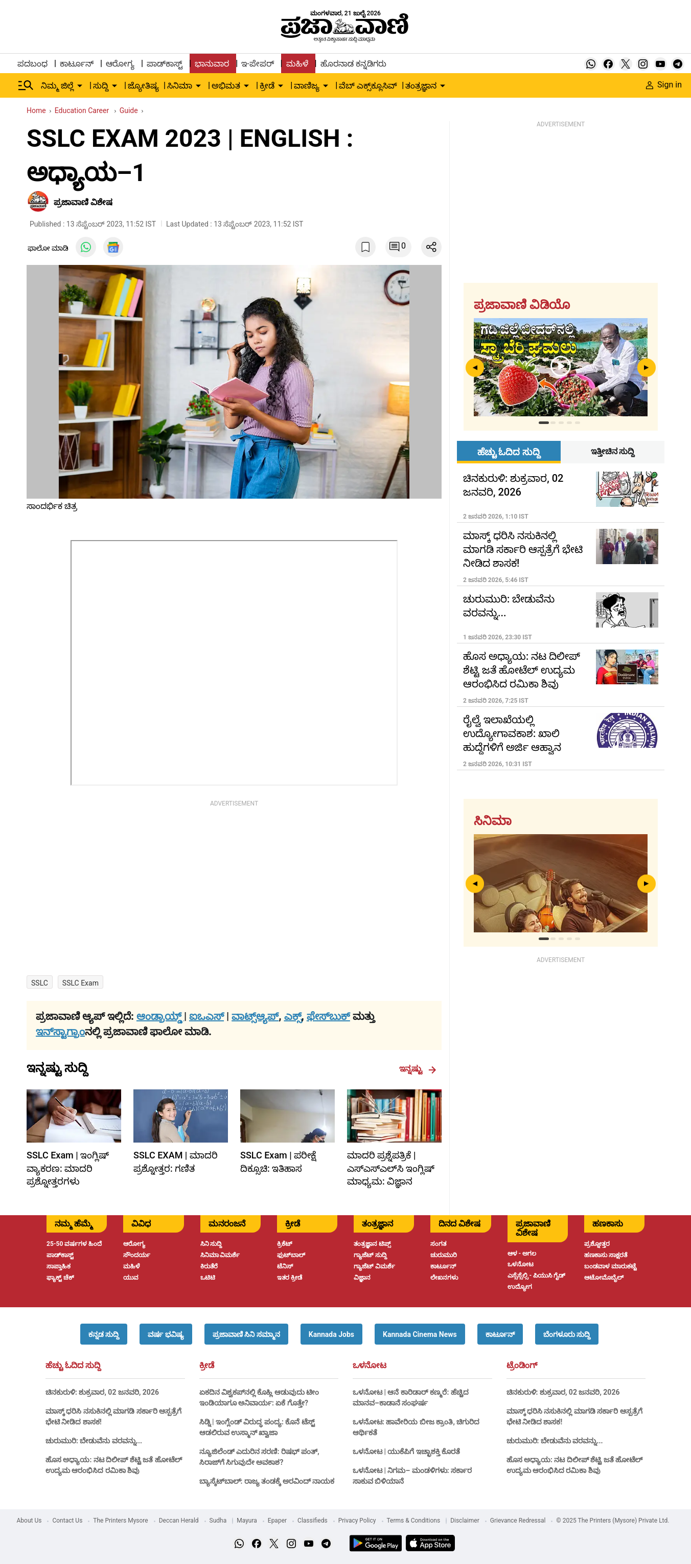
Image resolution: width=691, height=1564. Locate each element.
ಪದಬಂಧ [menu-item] (32, 64)
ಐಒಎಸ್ (206, 1016)
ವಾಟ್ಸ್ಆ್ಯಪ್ (255, 1016)
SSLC (39, 983)
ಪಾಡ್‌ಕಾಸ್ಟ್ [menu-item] (164, 64)
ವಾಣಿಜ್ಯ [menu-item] (306, 86)
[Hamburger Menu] (26, 85)
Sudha (218, 1520)
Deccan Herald (179, 1520)
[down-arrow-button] (79, 86)
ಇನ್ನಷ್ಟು (417, 1069)
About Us (29, 1520)
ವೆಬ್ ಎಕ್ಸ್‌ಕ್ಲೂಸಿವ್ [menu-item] (368, 86)
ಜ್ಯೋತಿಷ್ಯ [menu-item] (143, 86)
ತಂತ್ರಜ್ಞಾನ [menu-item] (420, 86)
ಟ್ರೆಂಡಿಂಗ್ (521, 1365)
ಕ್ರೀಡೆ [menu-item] (267, 86)
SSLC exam (80, 983)
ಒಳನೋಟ (369, 1365)
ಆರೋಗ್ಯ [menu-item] (120, 64)
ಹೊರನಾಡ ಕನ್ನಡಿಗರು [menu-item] (353, 64)
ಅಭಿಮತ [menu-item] (226, 86)
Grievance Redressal (518, 1520)
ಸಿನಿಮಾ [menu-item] (179, 86)
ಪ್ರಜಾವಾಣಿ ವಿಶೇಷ (83, 202)
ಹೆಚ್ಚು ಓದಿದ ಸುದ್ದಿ (73, 1365)
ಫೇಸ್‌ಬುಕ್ (328, 1016)
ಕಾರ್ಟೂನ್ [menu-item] (77, 64)
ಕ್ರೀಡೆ (206, 1365)
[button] (103, 1334)
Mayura (247, 1520)
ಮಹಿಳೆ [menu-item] (297, 64)
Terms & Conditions (414, 1520)
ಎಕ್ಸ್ (293, 1016)
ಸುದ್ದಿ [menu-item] (100, 86)
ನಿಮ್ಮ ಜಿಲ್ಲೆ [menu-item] (57, 86)
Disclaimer (464, 1520)
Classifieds (312, 1520)
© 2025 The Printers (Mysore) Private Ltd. (612, 1520)
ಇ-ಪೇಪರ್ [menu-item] (257, 64)
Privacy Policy (357, 1520)
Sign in (664, 85)
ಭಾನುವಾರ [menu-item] (212, 64)
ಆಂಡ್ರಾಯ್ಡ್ (160, 1016)
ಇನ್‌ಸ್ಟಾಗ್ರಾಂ (60, 1031)
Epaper (277, 1520)
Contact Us (67, 1520)
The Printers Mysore (120, 1520)
